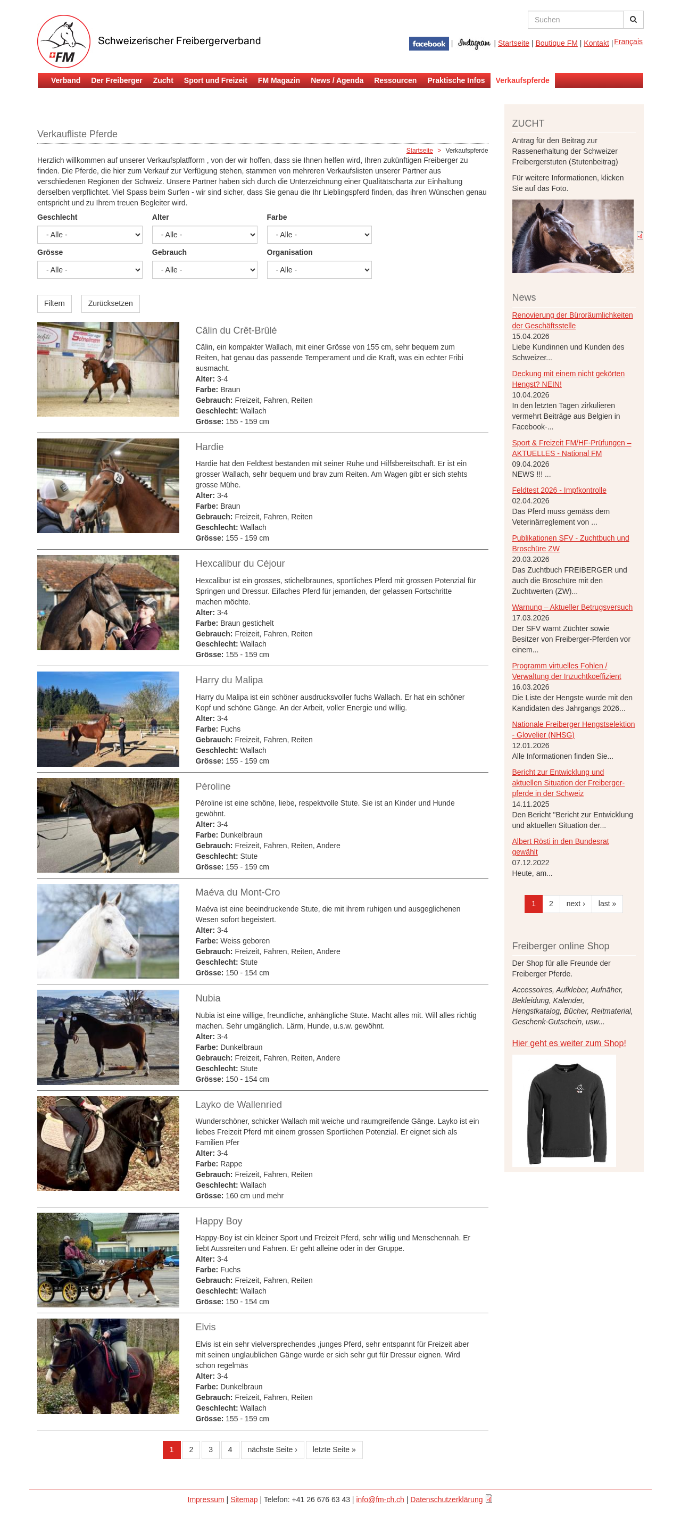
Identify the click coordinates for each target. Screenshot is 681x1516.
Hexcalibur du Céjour (240, 563)
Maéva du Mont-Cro (237, 892)
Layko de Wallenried (238, 1104)
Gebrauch (169, 252)
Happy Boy (218, 1221)
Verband (65, 80)
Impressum (206, 1499)
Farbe (277, 217)
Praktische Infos (456, 80)
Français (628, 41)
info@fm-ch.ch (380, 1499)
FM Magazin (279, 80)
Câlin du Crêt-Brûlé (236, 330)
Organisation (290, 252)
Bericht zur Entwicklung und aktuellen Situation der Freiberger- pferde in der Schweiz (568, 783)
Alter (160, 217)
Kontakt (596, 43)
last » (607, 903)
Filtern (54, 303)
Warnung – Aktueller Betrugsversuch (572, 607)
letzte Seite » (334, 1449)
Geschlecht (57, 217)
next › (576, 903)
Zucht (163, 80)
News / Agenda (337, 80)
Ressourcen (395, 80)
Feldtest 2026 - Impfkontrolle (559, 490)
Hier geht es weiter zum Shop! (569, 1043)
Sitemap (244, 1499)
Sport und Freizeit (215, 80)
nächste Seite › (272, 1449)
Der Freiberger (116, 80)
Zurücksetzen (110, 303)
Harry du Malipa (229, 680)
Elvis (205, 1327)
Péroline (212, 786)
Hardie (209, 447)
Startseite (513, 43)
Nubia (207, 998)
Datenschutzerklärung (446, 1499)
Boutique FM (557, 43)
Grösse (50, 252)
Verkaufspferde (523, 80)
